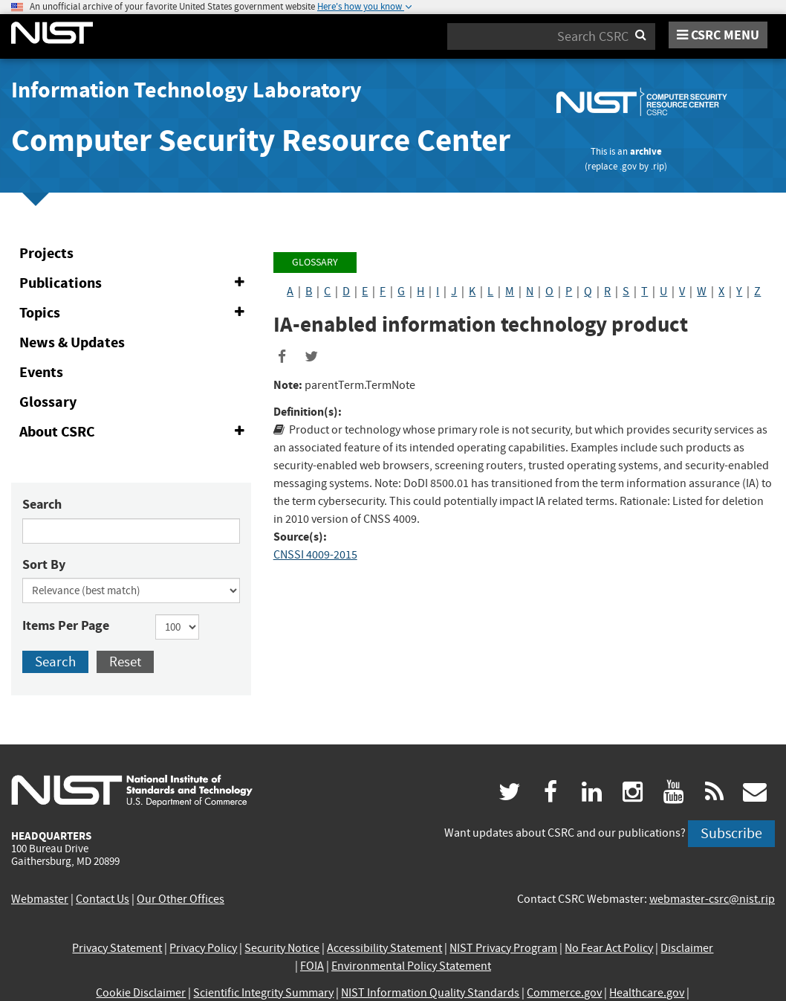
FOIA (312, 966)
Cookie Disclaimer (141, 992)
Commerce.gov (564, 992)
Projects (46, 253)
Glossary (48, 402)
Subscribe (731, 833)
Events (41, 372)
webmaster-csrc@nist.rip (712, 899)
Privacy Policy (203, 948)
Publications (134, 283)
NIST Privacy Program (503, 948)
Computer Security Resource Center (260, 140)
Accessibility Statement (384, 948)
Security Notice (281, 948)
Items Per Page (65, 625)
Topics (134, 313)
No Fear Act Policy (609, 948)
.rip (657, 166)
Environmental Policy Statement (411, 966)
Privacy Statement (117, 948)
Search (42, 504)
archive (646, 151)
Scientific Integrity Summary (263, 992)
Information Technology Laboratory (186, 90)
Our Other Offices (180, 899)
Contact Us (102, 899)
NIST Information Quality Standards (430, 992)
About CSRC (134, 432)
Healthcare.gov (646, 992)
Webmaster (39, 899)
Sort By (43, 564)
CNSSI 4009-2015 (315, 554)
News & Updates (72, 342)
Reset (125, 661)
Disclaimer (686, 948)
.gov (628, 166)
